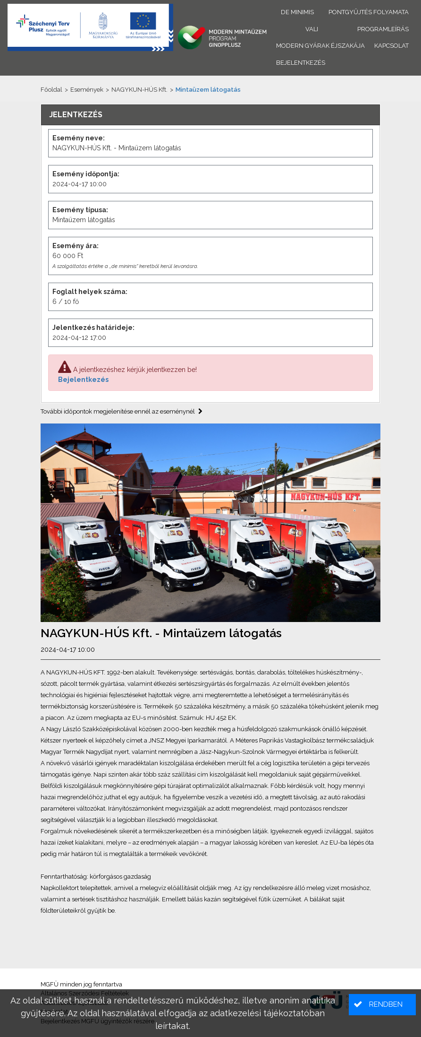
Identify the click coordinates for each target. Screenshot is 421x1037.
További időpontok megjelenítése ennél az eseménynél (121, 411)
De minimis (297, 12)
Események (86, 89)
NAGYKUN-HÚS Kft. (139, 89)
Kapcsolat (391, 45)
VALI (311, 29)
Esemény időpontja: (85, 174)
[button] (382, 1004)
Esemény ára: (75, 246)
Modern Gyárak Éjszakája (320, 45)
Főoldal (51, 89)
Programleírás (383, 29)
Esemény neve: (78, 138)
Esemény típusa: (80, 210)
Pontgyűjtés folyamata (368, 12)
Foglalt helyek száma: (89, 291)
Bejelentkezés (83, 379)
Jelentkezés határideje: (93, 327)
